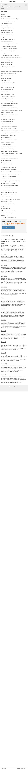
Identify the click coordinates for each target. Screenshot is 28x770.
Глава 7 (3, 331)
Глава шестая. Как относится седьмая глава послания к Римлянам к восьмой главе (13, 241)
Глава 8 (3, 342)
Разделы (16, 386)
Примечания (4, 768)
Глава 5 (3, 309)
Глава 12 (4, 287)
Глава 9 (3, 254)
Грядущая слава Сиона (21, 768)
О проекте (11, 386)
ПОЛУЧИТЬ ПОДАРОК (8, 227)
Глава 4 (3, 298)
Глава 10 (4, 265)
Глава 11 (4, 276)
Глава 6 (3, 320)
